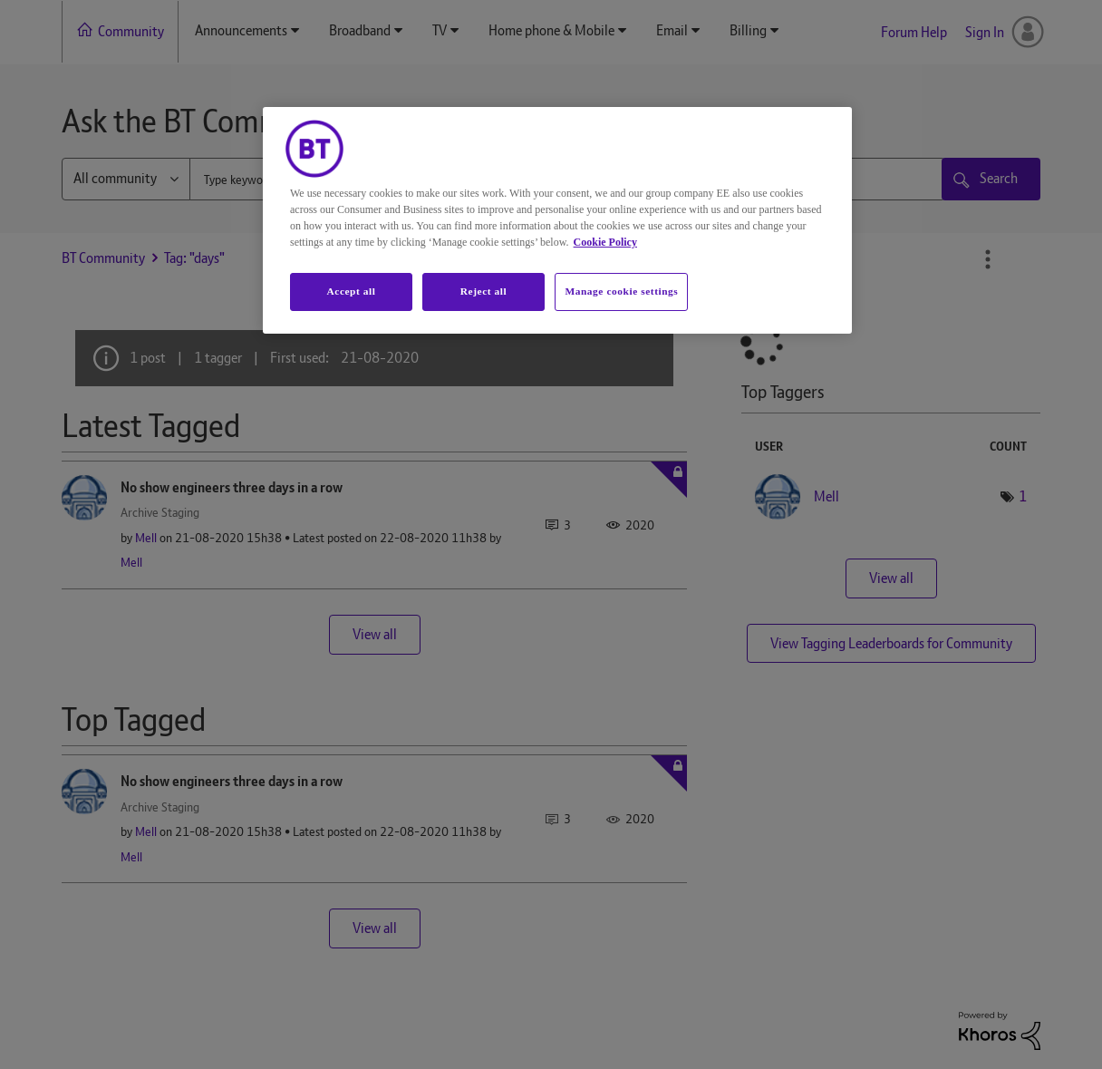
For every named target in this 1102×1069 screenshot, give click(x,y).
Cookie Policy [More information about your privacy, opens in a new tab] (605, 242)
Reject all (483, 291)
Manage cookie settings (621, 291)
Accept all (350, 291)
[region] (557, 220)
